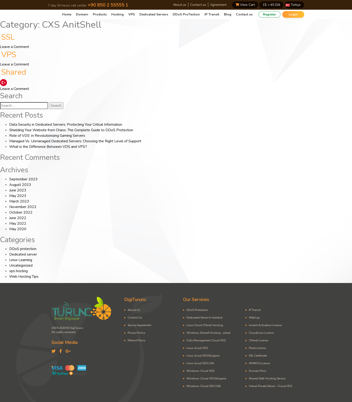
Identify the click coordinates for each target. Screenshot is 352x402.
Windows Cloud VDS (200, 371)
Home (66, 14)
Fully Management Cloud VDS (206, 340)
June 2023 (17, 190)
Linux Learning (20, 259)
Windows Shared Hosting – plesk (208, 333)
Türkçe (293, 5)
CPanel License (258, 340)
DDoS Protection (197, 310)
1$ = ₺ (271, 5)
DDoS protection (22, 248)
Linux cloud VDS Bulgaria (203, 355)
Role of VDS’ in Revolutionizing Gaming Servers (47, 135)
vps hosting (18, 271)
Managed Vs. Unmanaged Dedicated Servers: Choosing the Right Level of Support (75, 141)
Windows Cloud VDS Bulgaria (206, 378)
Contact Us (135, 317)
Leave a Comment (14, 46)
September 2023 (23, 179)
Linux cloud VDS (197, 348)
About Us (134, 310)
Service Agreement (139, 325)
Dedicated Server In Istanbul (205, 317)
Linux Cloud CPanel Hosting (205, 325)
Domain (82, 14)
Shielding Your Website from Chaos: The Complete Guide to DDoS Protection (71, 130)
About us (179, 5)
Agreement (218, 5)
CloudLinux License (261, 333)
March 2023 (19, 201)
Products (100, 14)
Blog (227, 14)
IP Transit (212, 14)
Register (269, 14)
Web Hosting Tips (24, 276)
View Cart (245, 5)
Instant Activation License (265, 325)
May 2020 (17, 229)
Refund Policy (136, 340)
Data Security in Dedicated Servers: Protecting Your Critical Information (65, 124)
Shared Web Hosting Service (267, 378)
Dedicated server (23, 254)
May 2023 (17, 195)
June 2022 (17, 217)
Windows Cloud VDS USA (204, 386)
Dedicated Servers (153, 14)
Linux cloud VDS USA (200, 363)
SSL (8, 37)
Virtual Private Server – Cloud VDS (270, 386)
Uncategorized (21, 265)
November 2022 (22, 206)
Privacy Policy (136, 333)
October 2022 (21, 212)
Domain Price (257, 371)
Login (293, 14)
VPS (131, 14)
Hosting (117, 14)
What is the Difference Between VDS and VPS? (48, 146)
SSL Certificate (258, 355)
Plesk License (257, 348)
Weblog (254, 317)
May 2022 (17, 223)
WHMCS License (259, 363)
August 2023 (20, 184)
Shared (13, 72)
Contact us (198, 5)
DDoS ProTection (186, 14)
